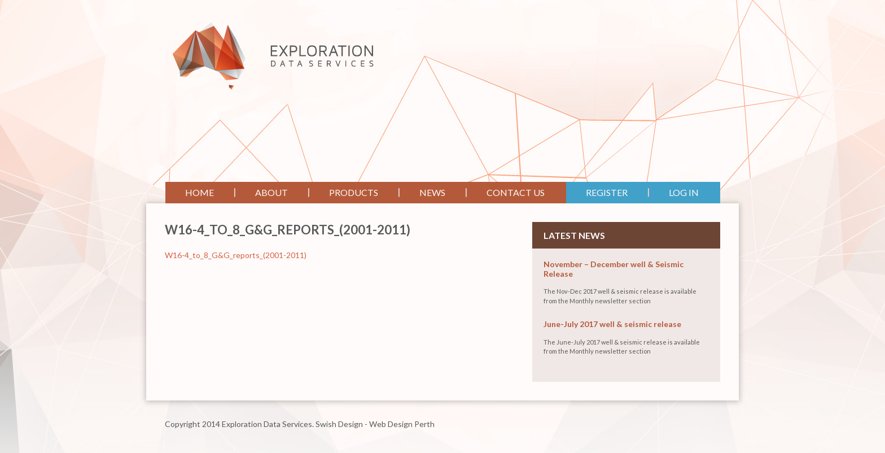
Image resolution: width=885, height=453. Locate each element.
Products (353, 192)
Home (199, 192)
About (271, 192)
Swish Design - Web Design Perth (375, 424)
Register (607, 192)
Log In (684, 192)
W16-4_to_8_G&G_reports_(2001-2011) (235, 255)
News (432, 192)
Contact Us (516, 192)
